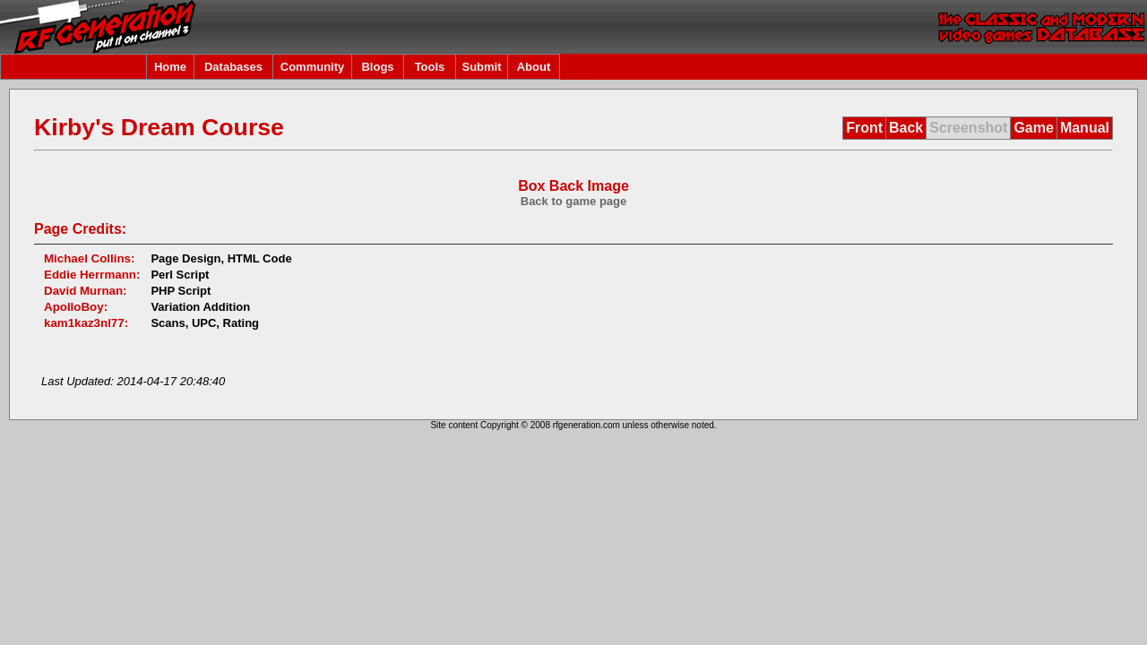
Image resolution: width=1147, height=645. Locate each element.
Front (864, 127)
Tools (430, 66)
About (534, 66)
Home (170, 66)
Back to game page (574, 201)
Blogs (377, 66)
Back (906, 127)
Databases (233, 66)
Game (1033, 127)
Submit (481, 66)
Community (312, 66)
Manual (1084, 127)
